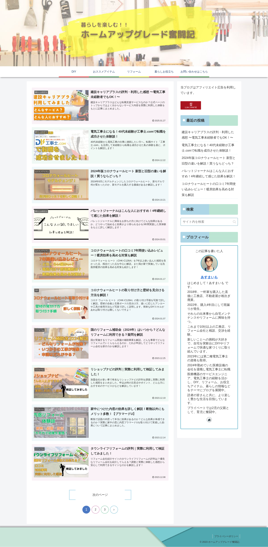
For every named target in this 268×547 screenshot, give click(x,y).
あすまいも (209, 277)
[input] (209, 222)
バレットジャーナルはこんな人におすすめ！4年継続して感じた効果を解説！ (209, 173)
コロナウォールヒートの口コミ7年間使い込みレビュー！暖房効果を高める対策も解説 (209, 189)
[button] (234, 222)
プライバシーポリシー (226, 536)
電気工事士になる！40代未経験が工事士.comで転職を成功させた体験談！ (208, 147)
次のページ (100, 495)
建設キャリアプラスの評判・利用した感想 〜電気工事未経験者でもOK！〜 (208, 134)
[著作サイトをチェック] (209, 419)
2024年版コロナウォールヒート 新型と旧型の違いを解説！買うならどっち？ (209, 160)
